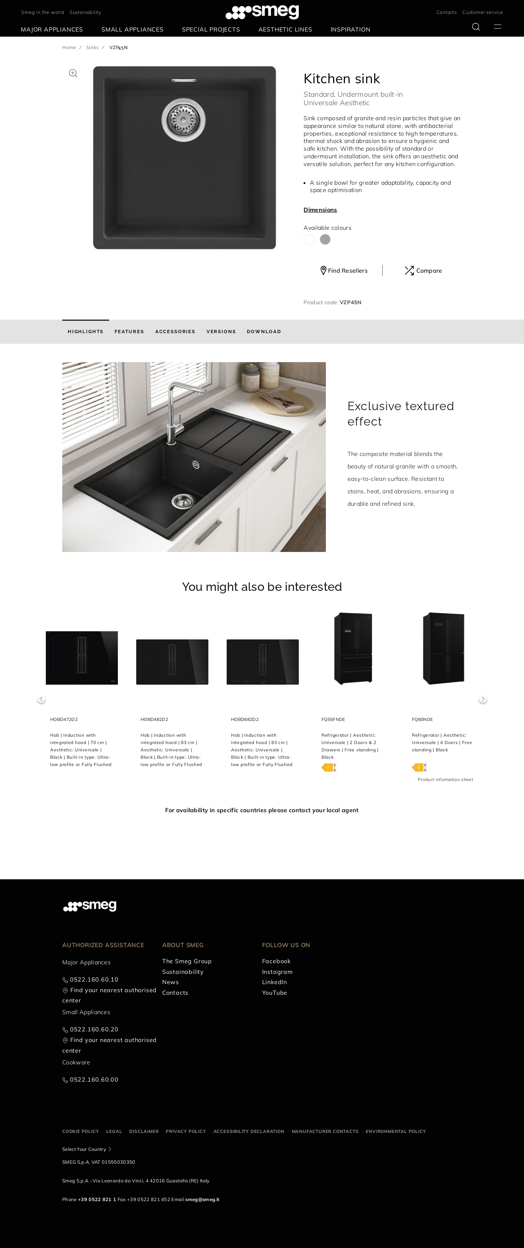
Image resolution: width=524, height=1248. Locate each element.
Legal (114, 1131)
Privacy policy (186, 1131)
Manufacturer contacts (325, 1131)
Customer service (482, 12)
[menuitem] (54, 29)
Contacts (446, 12)
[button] (73, 72)
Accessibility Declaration (249, 1131)
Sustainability (85, 12)
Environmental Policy (396, 1131)
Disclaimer (144, 1131)
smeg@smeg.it (202, 1199)
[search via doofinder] (476, 26)
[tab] (85, 332)
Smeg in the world (42, 12)
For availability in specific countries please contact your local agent (261, 810)
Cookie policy (80, 1131)
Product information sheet (445, 779)
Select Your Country (84, 1149)
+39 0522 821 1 (97, 1199)
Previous (41, 699)
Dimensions (320, 209)
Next (482, 699)
